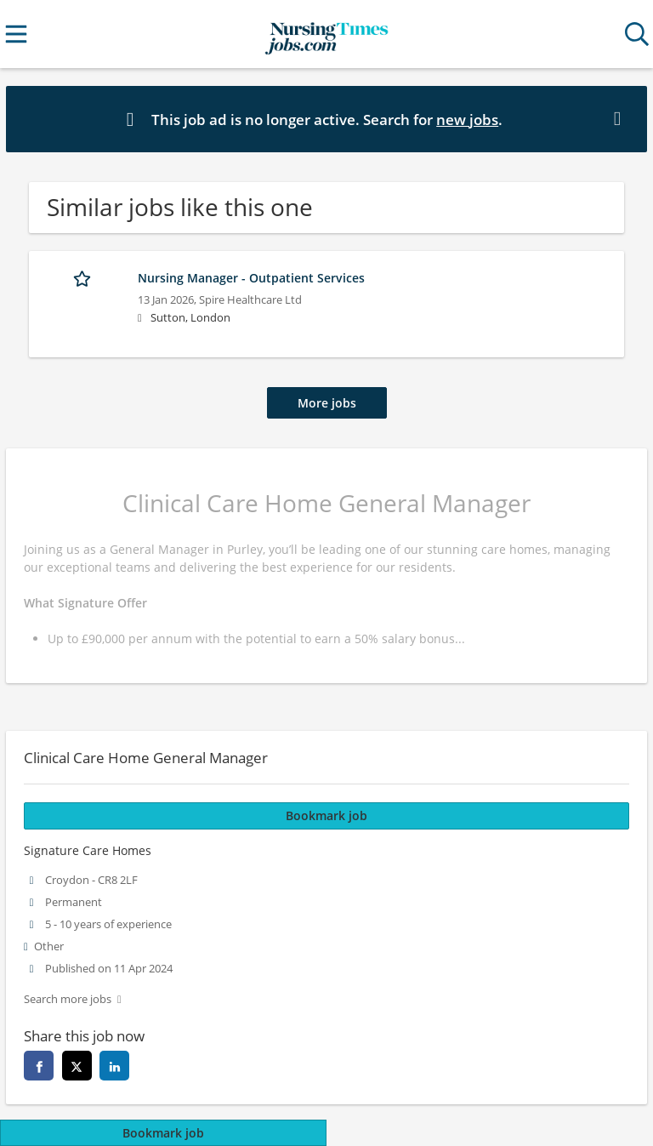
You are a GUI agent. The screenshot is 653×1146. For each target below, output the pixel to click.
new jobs (467, 119)
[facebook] (39, 1065)
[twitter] (77, 1065)
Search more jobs (67, 999)
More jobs (327, 403)
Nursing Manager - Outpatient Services (251, 278)
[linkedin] (114, 1065)
